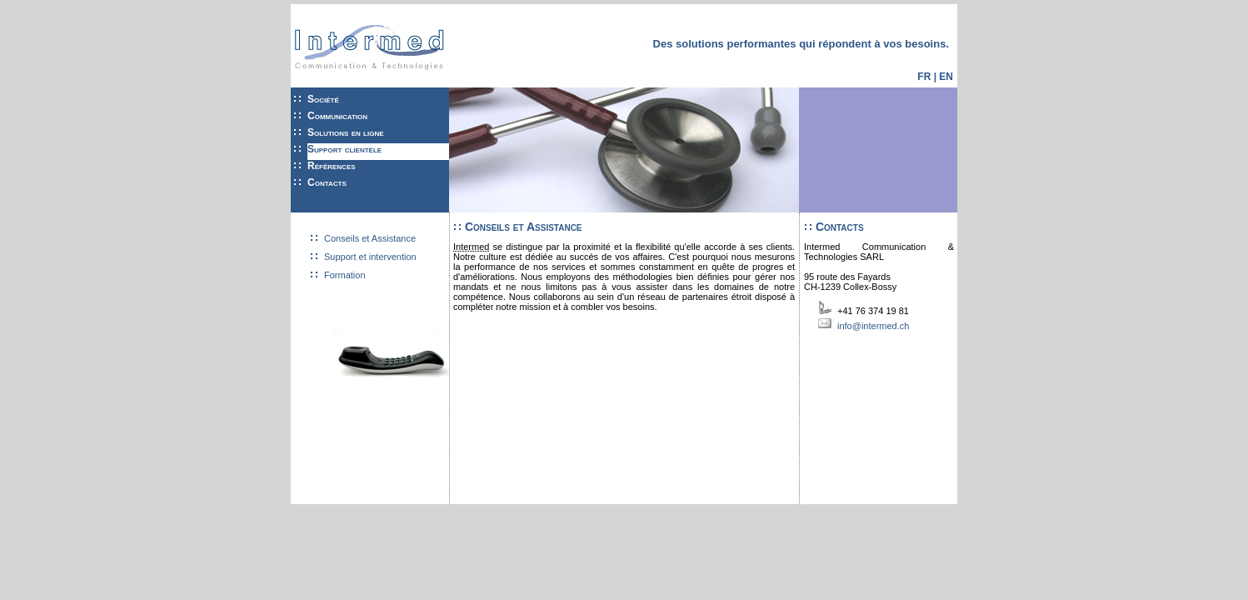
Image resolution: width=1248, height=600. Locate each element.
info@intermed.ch (873, 326)
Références (331, 166)
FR (924, 76)
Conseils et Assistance (370, 238)
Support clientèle (344, 149)
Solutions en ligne (345, 132)
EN (946, 76)
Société (323, 99)
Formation (345, 275)
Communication (337, 116)
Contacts (327, 182)
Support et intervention (370, 257)
